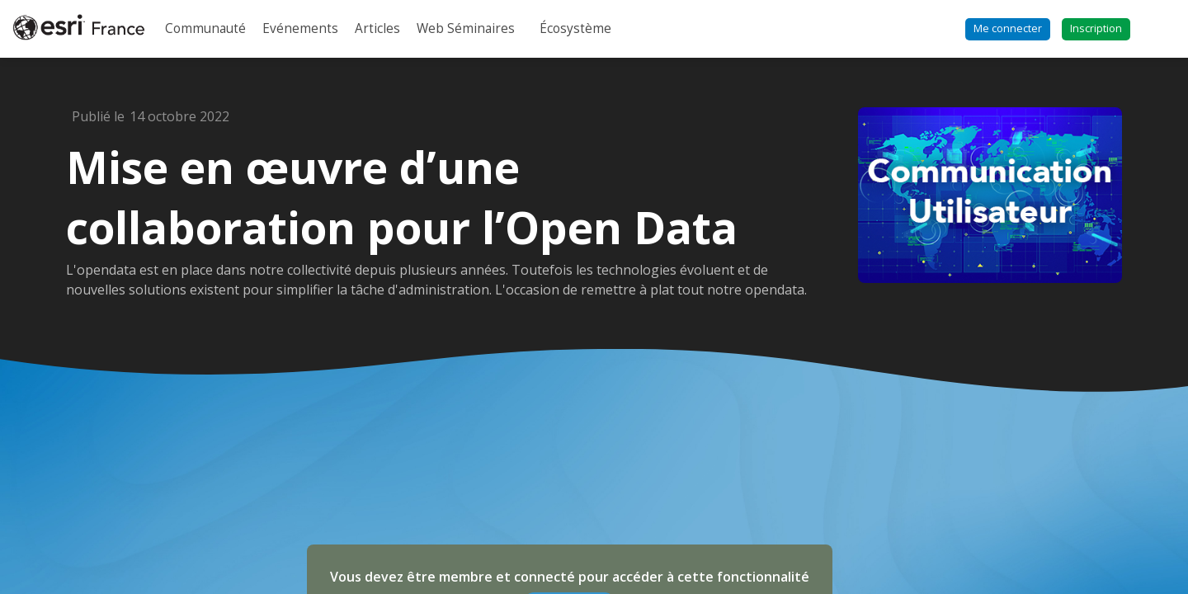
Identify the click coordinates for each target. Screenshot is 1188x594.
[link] (205, 29)
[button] (1007, 29)
